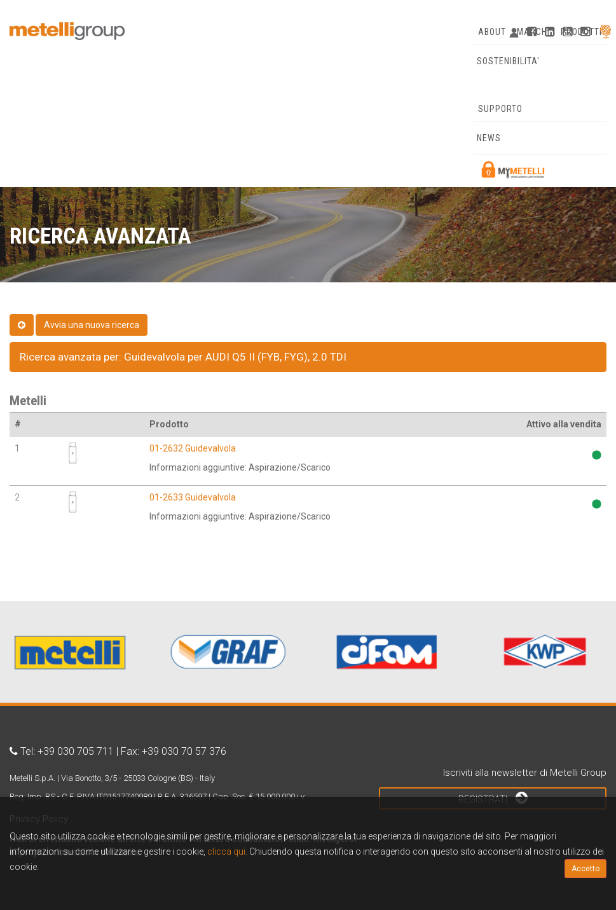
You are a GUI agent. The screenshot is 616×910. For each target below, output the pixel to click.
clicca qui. (227, 851)
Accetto (585, 868)
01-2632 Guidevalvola (192, 448)
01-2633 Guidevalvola (192, 497)
